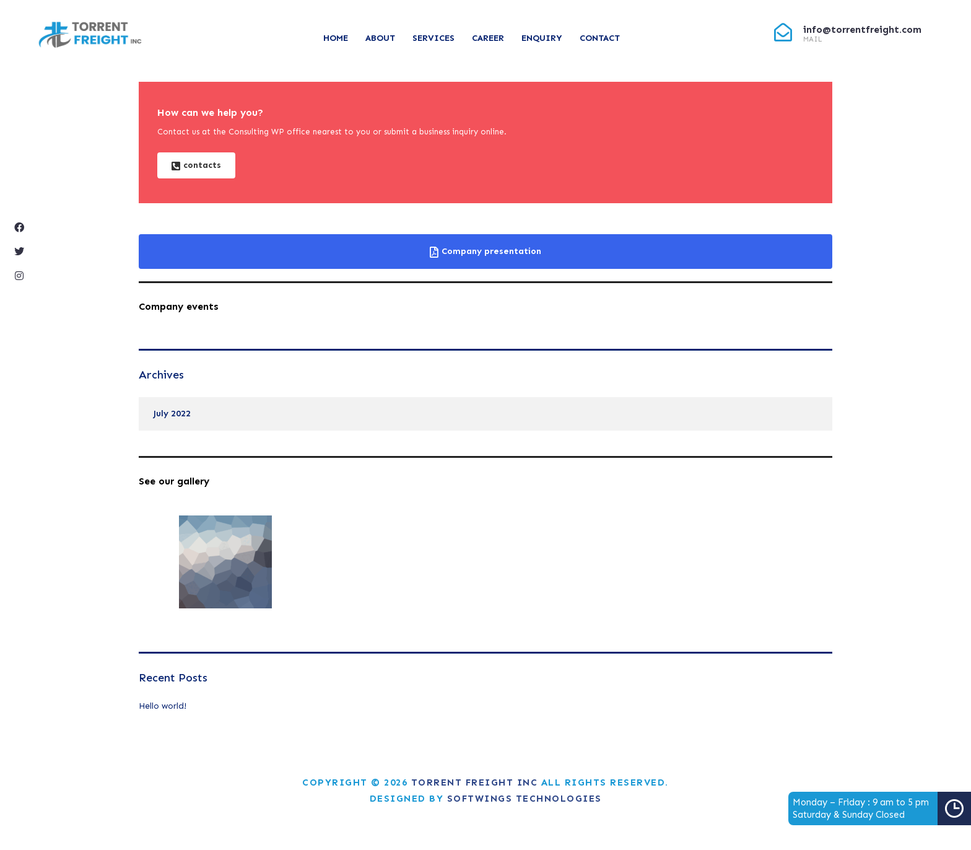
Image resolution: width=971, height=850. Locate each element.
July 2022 (172, 413)
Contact (600, 38)
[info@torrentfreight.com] (783, 33)
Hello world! (162, 706)
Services (433, 38)
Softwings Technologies (524, 798)
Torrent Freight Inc (474, 782)
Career (488, 38)
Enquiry (541, 38)
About (380, 38)
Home (335, 38)
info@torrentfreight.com (862, 29)
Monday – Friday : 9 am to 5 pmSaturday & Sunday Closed (882, 808)
